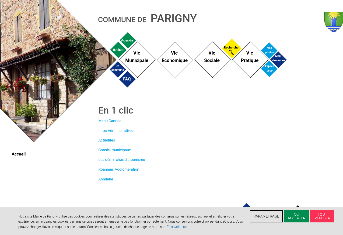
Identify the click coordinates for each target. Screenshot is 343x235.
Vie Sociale (212, 56)
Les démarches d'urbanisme (121, 159)
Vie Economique (174, 56)
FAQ (127, 78)
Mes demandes (278, 58)
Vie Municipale (136, 56)
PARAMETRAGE (266, 216)
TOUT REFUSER (322, 216)
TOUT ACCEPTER (296, 216)
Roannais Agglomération (118, 169)
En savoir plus (177, 227)
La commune (117, 67)
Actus (117, 49)
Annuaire (105, 179)
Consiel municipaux (114, 150)
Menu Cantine (109, 121)
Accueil (19, 154)
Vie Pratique (250, 56)
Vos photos (269, 50)
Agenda (127, 40)
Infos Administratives (116, 130)
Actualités (106, 140)
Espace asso (269, 68)
